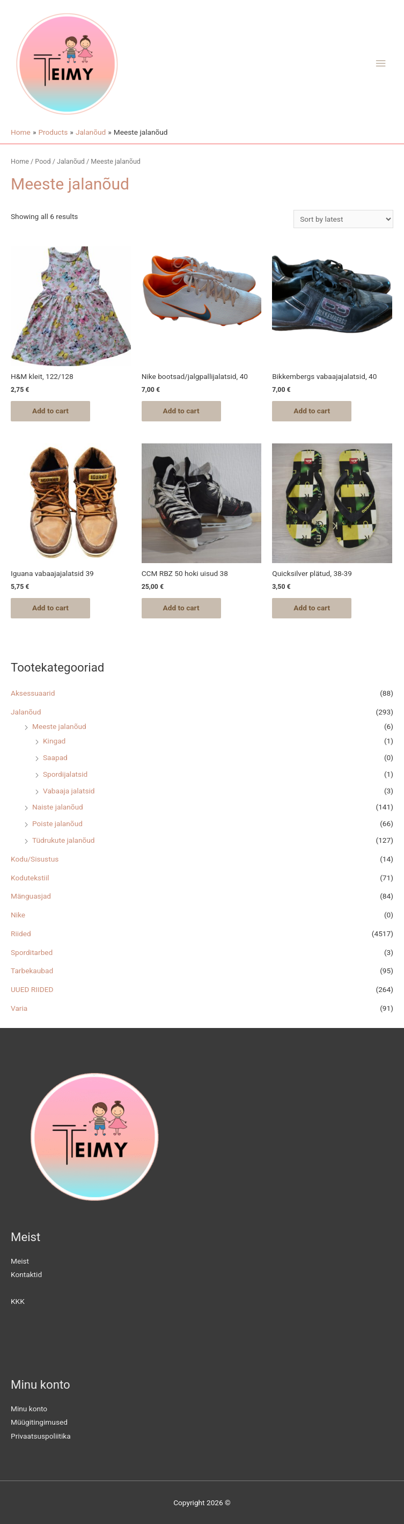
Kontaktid (26, 1275)
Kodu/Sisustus (34, 859)
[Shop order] (343, 219)
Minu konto (29, 1408)
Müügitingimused (39, 1422)
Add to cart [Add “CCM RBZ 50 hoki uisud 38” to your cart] (181, 607)
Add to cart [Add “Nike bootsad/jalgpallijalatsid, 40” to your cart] (181, 410)
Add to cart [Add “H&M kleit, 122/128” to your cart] (50, 410)
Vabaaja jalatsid (69, 790)
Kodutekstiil (30, 877)
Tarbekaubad (32, 970)
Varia (19, 1008)
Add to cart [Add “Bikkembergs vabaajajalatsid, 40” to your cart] (311, 410)
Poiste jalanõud (57, 823)
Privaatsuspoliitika (41, 1436)
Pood (42, 161)
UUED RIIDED (32, 989)
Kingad (54, 741)
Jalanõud (26, 712)
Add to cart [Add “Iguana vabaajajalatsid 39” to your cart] (50, 607)
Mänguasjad (31, 896)
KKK (18, 1301)
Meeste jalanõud (59, 726)
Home (20, 161)
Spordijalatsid (65, 774)
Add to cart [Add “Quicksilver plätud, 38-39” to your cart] (311, 607)
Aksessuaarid (33, 693)
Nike (18, 914)
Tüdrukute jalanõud (63, 840)
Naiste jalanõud (57, 807)
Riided (21, 933)
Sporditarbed (32, 952)
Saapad (55, 757)
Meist (20, 1261)
